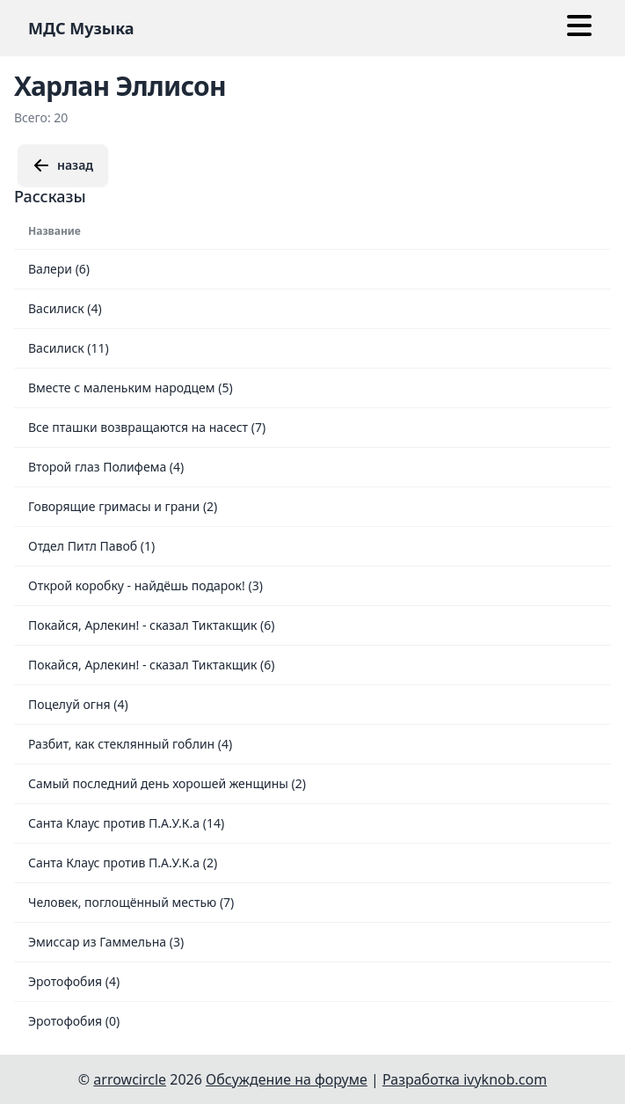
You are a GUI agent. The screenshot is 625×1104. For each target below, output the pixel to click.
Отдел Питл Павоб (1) (91, 545)
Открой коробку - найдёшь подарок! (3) (145, 585)
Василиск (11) (68, 348)
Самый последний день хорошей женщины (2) (167, 783)
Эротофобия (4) (74, 981)
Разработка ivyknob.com (464, 1079)
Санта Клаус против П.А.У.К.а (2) (122, 862)
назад (63, 165)
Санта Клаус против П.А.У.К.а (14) (126, 823)
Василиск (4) (65, 308)
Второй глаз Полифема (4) (106, 466)
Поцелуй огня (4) (78, 704)
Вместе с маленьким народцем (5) (130, 387)
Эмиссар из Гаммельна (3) (106, 941)
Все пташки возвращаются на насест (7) (146, 427)
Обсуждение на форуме (286, 1079)
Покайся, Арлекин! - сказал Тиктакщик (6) (151, 625)
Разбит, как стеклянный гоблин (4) (130, 743)
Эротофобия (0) (74, 1021)
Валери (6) (59, 268)
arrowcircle (129, 1079)
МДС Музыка (81, 28)
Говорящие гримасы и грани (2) (122, 506)
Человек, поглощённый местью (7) (131, 902)
